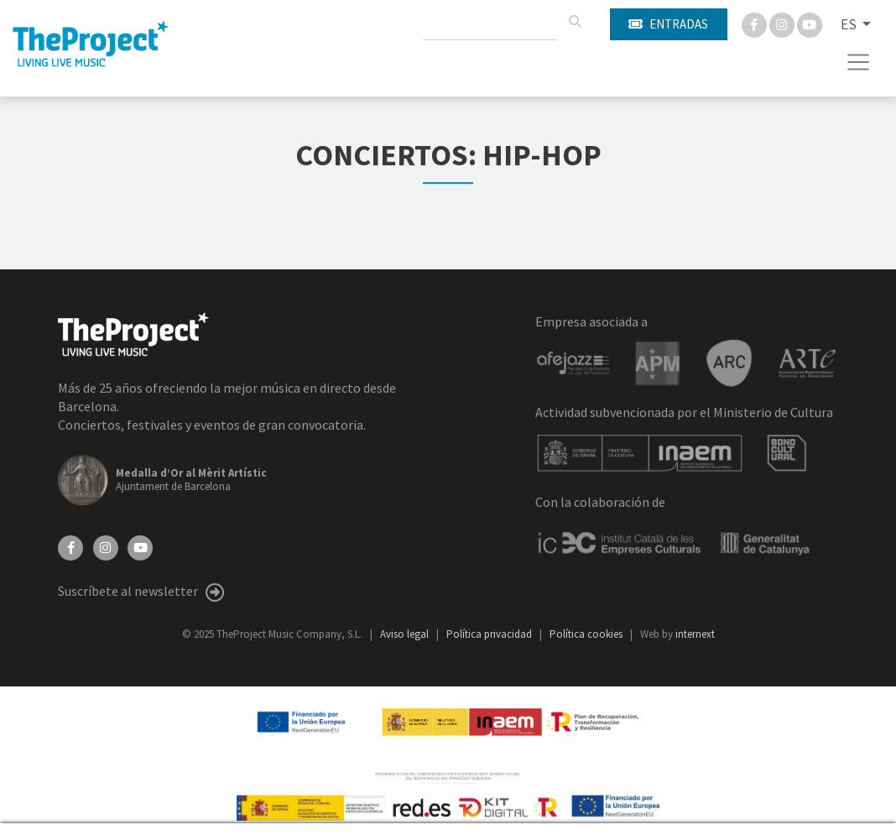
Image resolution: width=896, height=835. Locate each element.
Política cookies (587, 634)
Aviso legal (405, 634)
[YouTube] (140, 546)
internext (695, 634)
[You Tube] (809, 23)
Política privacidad (490, 634)
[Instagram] (783, 23)
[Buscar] (574, 21)
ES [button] (850, 24)
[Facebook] (755, 23)
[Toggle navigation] (858, 62)
